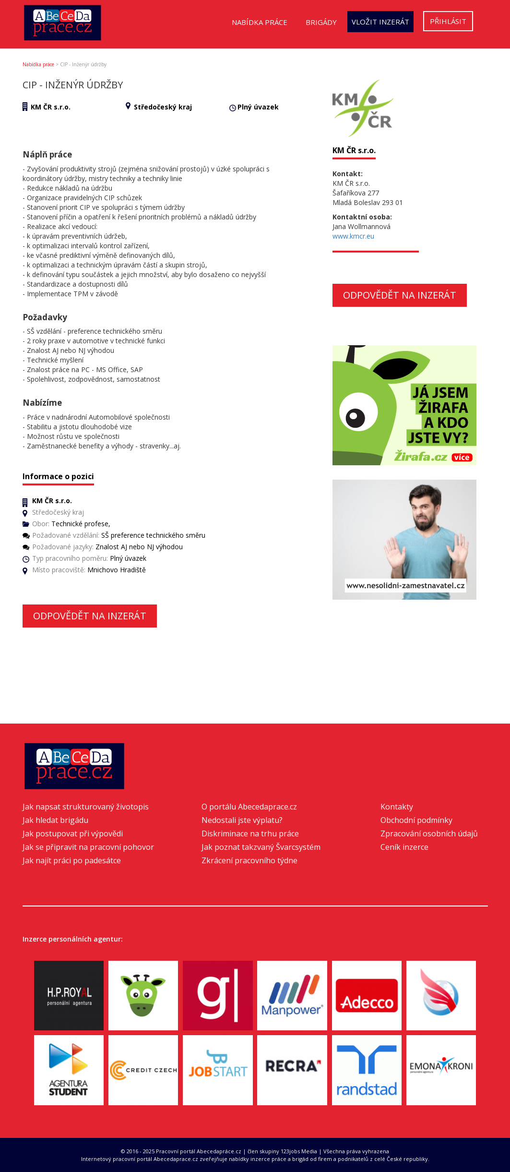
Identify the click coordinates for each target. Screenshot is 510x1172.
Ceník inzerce (404, 847)
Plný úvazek (258, 106)
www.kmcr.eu (353, 236)
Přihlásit (448, 21)
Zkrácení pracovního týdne (249, 860)
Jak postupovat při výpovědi (73, 833)
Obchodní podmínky (416, 820)
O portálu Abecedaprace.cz (249, 806)
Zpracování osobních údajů (429, 833)
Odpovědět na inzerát (89, 615)
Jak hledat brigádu (55, 820)
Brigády (321, 22)
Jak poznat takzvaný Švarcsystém (261, 847)
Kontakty (396, 806)
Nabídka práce (259, 22)
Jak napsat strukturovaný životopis (86, 806)
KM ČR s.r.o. (51, 106)
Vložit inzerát (380, 21)
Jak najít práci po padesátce (72, 860)
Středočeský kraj (163, 106)
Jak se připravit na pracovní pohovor (88, 847)
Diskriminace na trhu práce (250, 833)
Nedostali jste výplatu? (242, 820)
